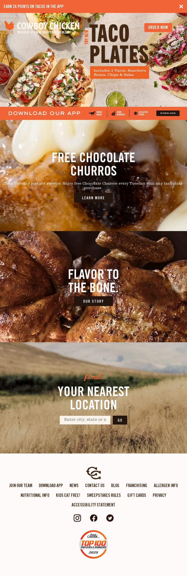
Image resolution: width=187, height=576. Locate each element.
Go (120, 420)
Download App (51, 485)
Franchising (136, 485)
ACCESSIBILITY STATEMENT (93, 505)
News (74, 485)
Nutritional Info (35, 495)
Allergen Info (166, 485)
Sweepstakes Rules (104, 495)
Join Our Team (20, 485)
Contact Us (95, 485)
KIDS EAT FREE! (68, 495)
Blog (115, 485)
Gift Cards (136, 495)
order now (158, 27)
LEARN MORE (93, 197)
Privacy (159, 495)
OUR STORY (93, 301)
